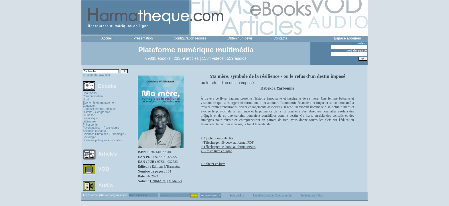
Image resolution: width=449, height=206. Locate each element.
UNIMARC (158, 181)
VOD (103, 169)
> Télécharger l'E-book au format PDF (227, 142)
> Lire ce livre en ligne (216, 151)
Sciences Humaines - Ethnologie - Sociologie (104, 135)
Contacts (280, 38)
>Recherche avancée (96, 74)
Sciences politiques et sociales (102, 140)
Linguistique (90, 118)
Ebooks (107, 86)
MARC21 (175, 181)
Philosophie (90, 124)
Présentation (143, 38)
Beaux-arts (90, 93)
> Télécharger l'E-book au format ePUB (228, 147)
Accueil (107, 38)
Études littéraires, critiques (99, 108)
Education (89, 105)
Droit (86, 99)
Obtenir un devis (239, 38)
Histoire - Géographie (96, 112)
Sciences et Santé (94, 130)
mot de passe (356, 50)
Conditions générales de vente (272, 195)
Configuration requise (190, 38)
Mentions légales (312, 195)
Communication (93, 96)
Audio (105, 185)
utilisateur (359, 43)
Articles (107, 154)
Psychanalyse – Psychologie (101, 127)
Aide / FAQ (237, 195)
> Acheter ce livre (213, 164)
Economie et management (99, 102)
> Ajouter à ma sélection (217, 138)
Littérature (89, 121)
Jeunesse (89, 115)
